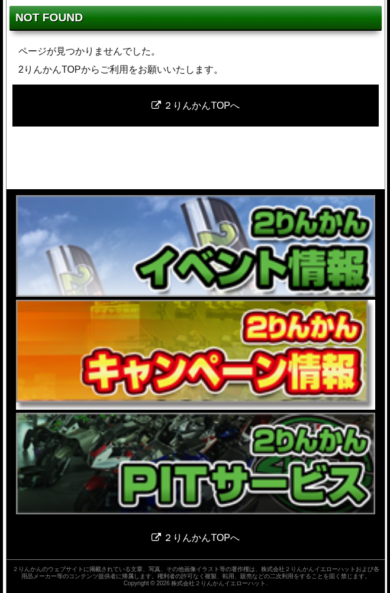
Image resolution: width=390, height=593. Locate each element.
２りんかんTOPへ (196, 106)
